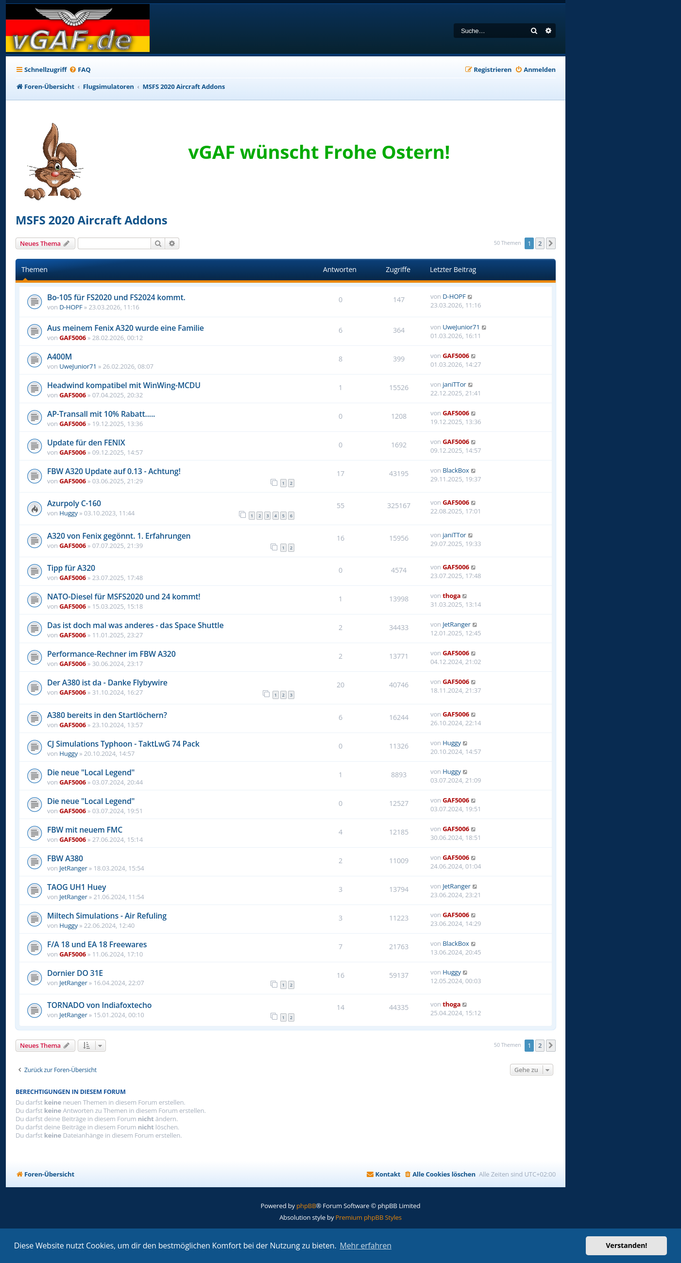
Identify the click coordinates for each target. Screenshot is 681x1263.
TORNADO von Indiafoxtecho (99, 1005)
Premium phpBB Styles (369, 1217)
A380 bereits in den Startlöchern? (107, 715)
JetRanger (456, 624)
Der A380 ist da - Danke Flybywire (107, 682)
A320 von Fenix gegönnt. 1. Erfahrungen (118, 535)
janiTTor (454, 384)
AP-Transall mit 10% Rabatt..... (101, 414)
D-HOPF (70, 307)
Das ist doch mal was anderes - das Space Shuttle (135, 625)
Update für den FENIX (86, 442)
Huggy (68, 513)
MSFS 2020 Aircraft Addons (92, 220)
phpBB (306, 1205)
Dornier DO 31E (75, 973)
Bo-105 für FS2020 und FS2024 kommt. (116, 297)
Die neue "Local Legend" (91, 772)
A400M (59, 356)
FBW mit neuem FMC (84, 829)
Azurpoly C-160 (74, 503)
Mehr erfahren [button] (366, 1245)
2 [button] (540, 243)
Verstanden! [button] (626, 1245)
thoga (451, 595)
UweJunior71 (461, 327)
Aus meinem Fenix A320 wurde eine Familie (125, 328)
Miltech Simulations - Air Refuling (107, 915)
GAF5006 (72, 337)
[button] (551, 243)
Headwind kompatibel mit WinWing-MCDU (124, 385)
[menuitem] (79, 70)
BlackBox (456, 470)
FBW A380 (65, 858)
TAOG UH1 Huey (76, 887)
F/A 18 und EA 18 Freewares (97, 944)
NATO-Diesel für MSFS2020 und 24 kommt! (124, 596)
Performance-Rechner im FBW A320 (111, 654)
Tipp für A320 (71, 568)
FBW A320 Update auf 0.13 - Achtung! (114, 471)
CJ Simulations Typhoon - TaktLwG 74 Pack (123, 743)
